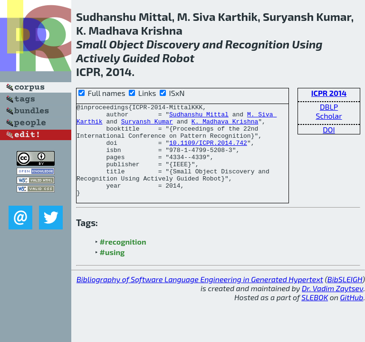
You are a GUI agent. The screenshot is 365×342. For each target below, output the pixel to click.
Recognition (257, 44)
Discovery (173, 44)
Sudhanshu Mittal (199, 117)
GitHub (352, 315)
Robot (178, 58)
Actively (98, 58)
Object (126, 44)
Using (307, 44)
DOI (329, 129)
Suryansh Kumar (147, 125)
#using (112, 270)
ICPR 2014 (328, 92)
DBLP (329, 106)
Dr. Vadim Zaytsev (332, 306)
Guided (141, 58)
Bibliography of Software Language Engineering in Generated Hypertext (200, 297)
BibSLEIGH (344, 297)
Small (91, 44)
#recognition (123, 260)
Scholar (329, 115)
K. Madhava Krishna (225, 125)
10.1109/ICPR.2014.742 (208, 151)
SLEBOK (314, 315)
